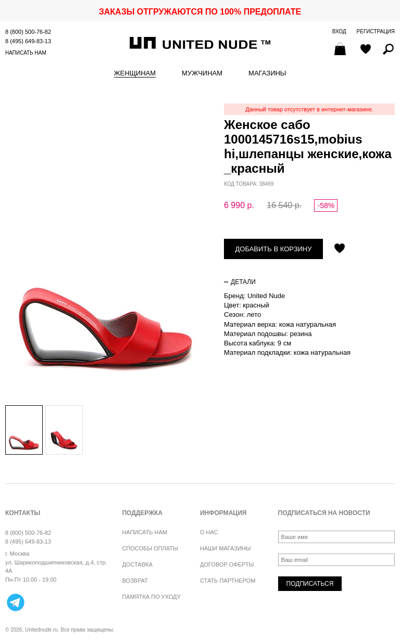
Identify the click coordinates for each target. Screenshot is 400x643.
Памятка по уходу (151, 597)
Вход (339, 31)
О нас (209, 532)
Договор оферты (227, 564)
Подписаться (310, 583)
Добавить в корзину (273, 249)
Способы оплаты (150, 548)
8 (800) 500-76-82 (28, 32)
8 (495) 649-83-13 (28, 41)
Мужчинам (202, 73)
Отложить (339, 249)
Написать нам (25, 53)
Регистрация (376, 31)
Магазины (267, 73)
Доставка (137, 564)
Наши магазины (225, 548)
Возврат (134, 580)
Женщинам (135, 73)
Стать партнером (227, 580)
